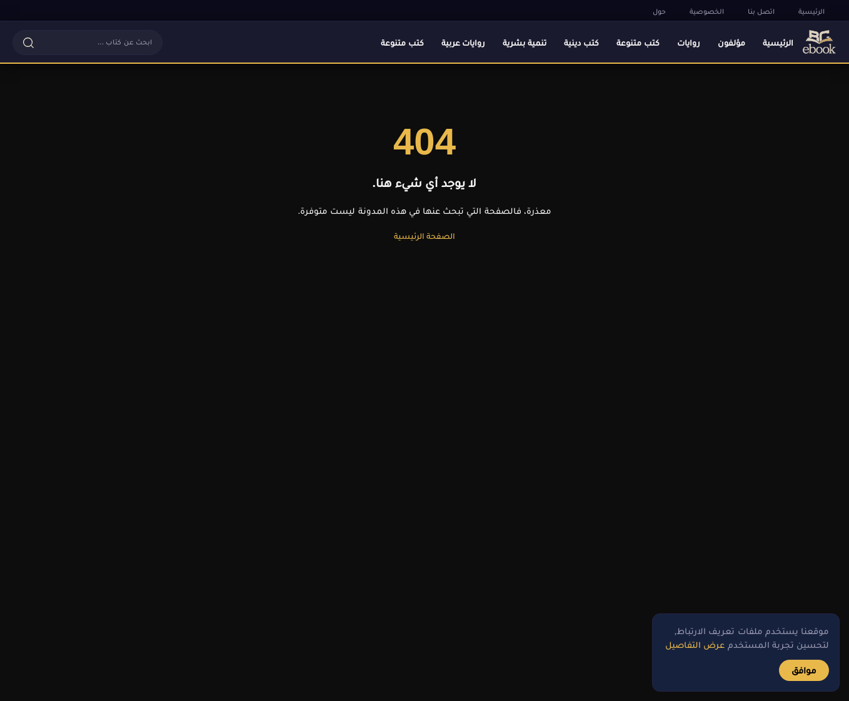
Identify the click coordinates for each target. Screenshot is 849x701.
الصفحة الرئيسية (425, 236)
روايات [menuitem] (688, 43)
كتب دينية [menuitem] (581, 43)
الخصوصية (707, 11)
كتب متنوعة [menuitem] (638, 43)
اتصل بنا (761, 11)
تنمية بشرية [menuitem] (524, 43)
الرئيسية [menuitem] (778, 43)
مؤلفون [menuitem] (731, 43)
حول (659, 11)
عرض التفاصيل (695, 644)
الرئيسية (811, 11)
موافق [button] (803, 670)
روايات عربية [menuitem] (463, 43)
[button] (88, 42)
